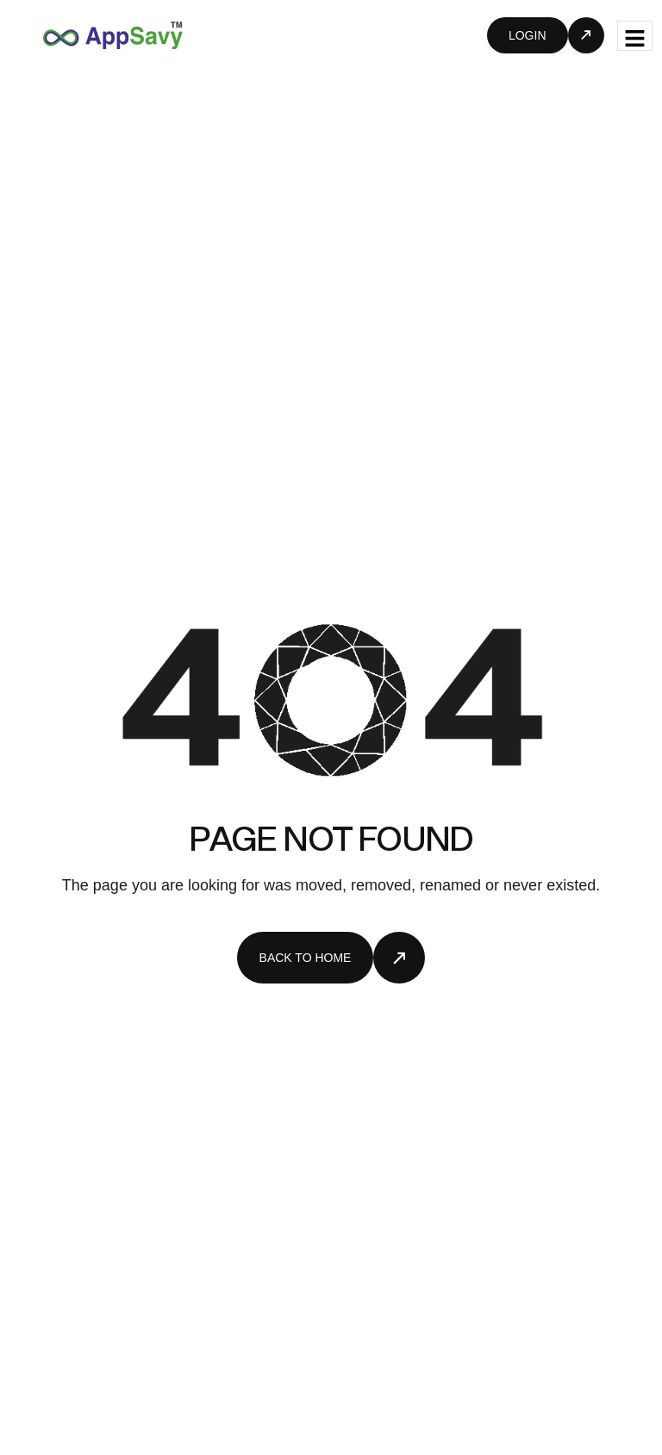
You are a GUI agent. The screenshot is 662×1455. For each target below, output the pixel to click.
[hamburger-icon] (635, 36)
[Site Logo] (113, 34)
